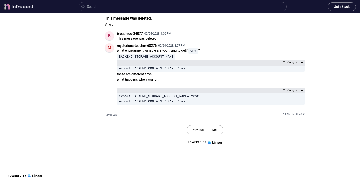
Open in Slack (294, 114)
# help (109, 24)
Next (215, 130)
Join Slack (342, 7)
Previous (198, 130)
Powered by (25, 176)
